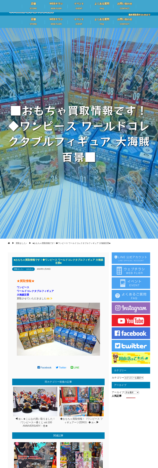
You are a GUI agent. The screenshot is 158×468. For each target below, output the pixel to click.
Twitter (61, 367)
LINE (75, 367)
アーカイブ (118, 392)
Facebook (44, 367)
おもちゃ (29, 269)
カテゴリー (118, 377)
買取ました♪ (18, 269)
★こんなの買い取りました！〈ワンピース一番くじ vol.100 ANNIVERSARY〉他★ (37, 422)
